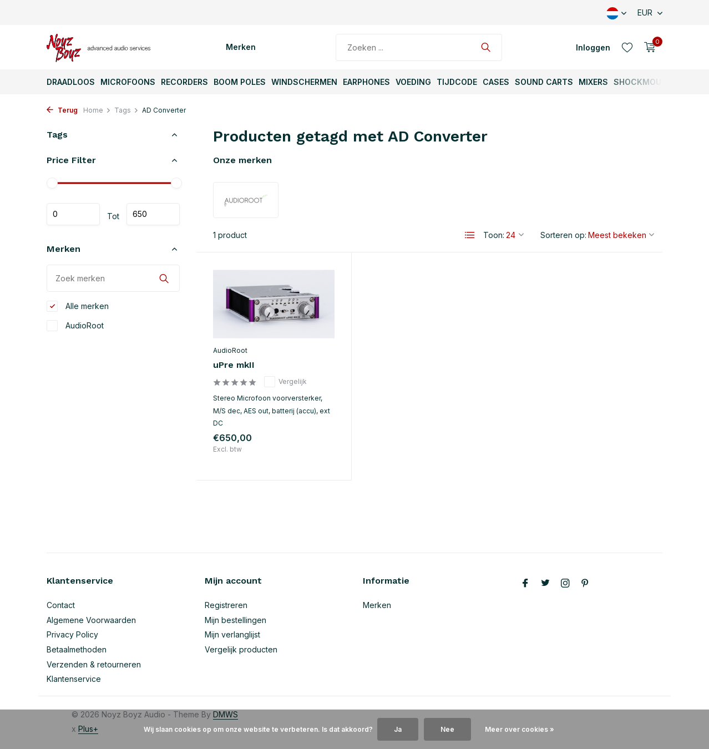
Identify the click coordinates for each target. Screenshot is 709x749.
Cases (496, 82)
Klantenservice (74, 679)
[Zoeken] (419, 47)
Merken (241, 47)
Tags (126, 110)
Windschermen (304, 82)
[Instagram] (565, 583)
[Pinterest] (585, 583)
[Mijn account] (593, 47)
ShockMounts (646, 82)
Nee (447, 729)
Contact (61, 605)
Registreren (226, 605)
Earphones (366, 82)
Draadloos (71, 82)
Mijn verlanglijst (232, 634)
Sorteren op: (563, 235)
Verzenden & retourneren (94, 664)
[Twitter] (545, 583)
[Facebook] (525, 583)
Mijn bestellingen (235, 620)
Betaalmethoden (77, 649)
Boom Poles (240, 82)
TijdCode (457, 82)
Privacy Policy (72, 634)
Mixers (593, 82)
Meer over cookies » (519, 729)
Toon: (493, 235)
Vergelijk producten (241, 649)
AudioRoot (75, 325)
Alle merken (78, 306)
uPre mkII (234, 365)
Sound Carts (544, 82)
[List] (470, 235)
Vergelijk (285, 382)
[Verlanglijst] (627, 47)
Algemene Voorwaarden (91, 620)
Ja (398, 729)
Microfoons (127, 82)
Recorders (184, 82)
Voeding (413, 82)
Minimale (73, 214)
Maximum (153, 214)
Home (97, 110)
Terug (62, 110)
